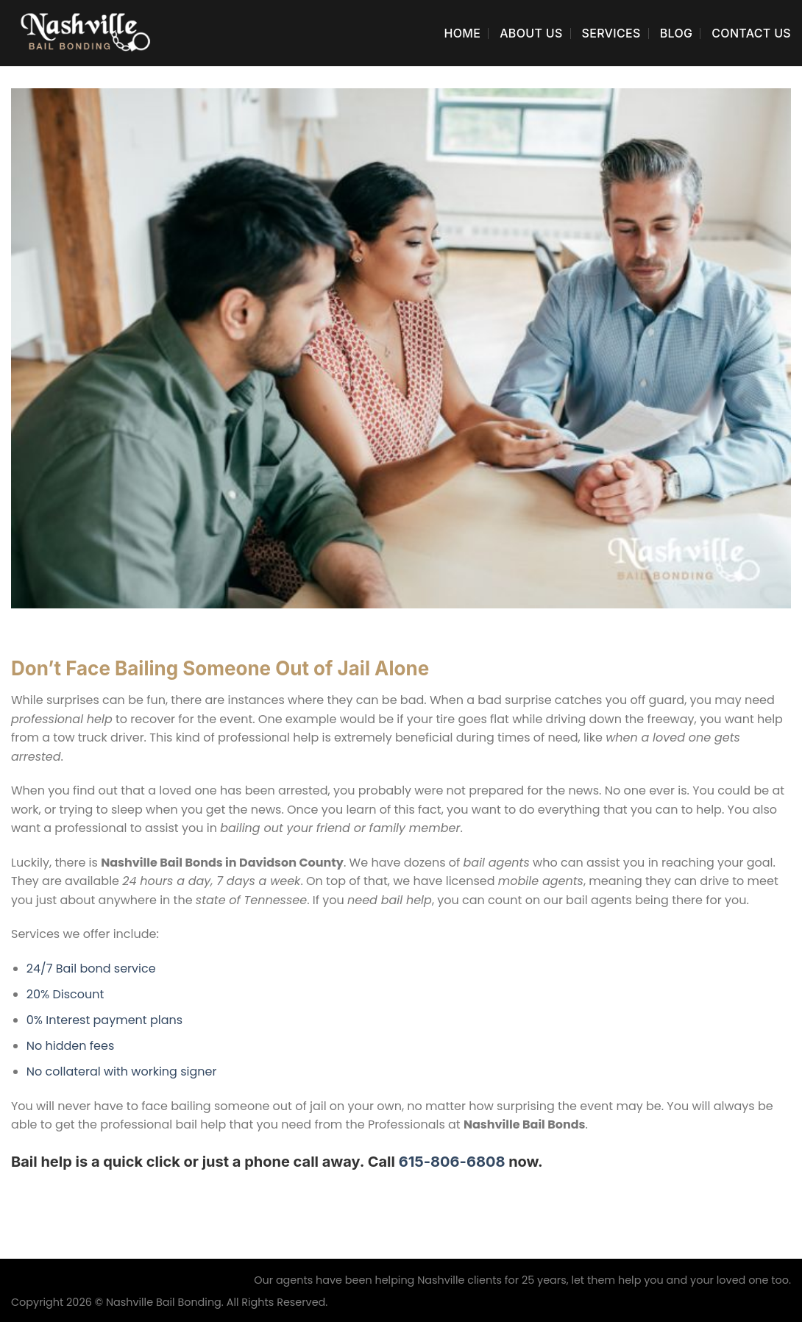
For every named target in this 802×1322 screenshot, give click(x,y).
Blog (676, 33)
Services (611, 33)
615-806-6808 (452, 1161)
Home (462, 33)
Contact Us (751, 33)
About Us (531, 33)
